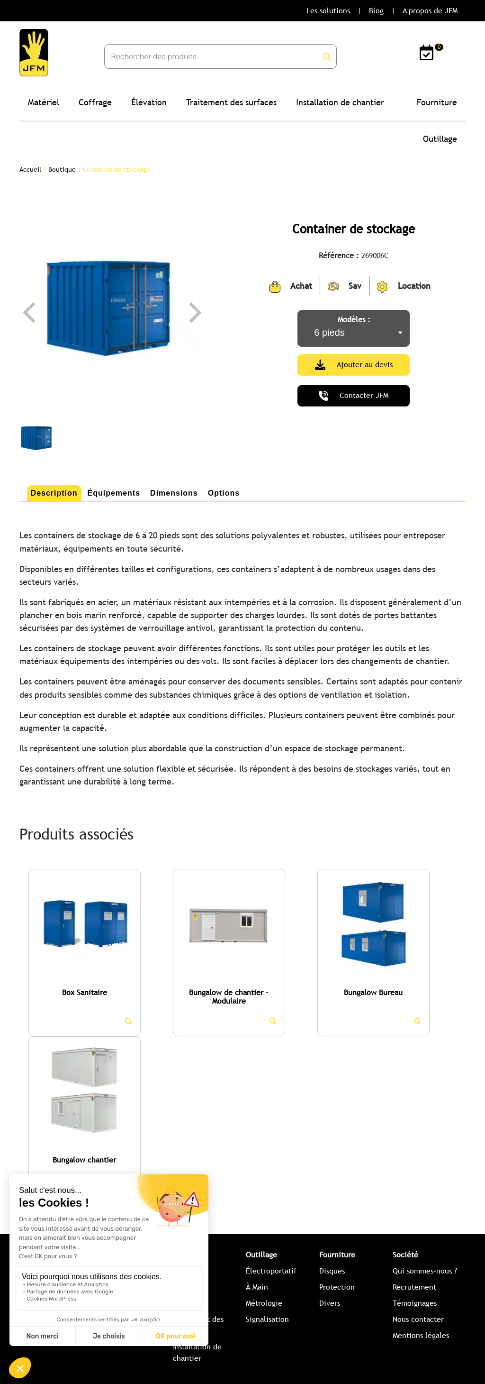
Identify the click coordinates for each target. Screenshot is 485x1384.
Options (224, 493)
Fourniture (437, 102)
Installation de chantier (340, 102)
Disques (332, 1270)
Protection (337, 1287)
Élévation (149, 102)
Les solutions (328, 10)
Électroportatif (271, 1270)
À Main (257, 1287)
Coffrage (95, 102)
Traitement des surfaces (231, 102)
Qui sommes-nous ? (425, 1270)
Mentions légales (421, 1335)
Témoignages (415, 1303)
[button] (24, 1032)
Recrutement (414, 1287)
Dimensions (174, 493)
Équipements (114, 493)
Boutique (62, 169)
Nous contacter (418, 1319)
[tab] (54, 493)
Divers (329, 1303)
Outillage (440, 139)
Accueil (30, 169)
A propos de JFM (430, 10)
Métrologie (264, 1303)
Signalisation (267, 1319)
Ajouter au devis (354, 365)
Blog (376, 10)
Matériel (43, 102)
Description (54, 493)
